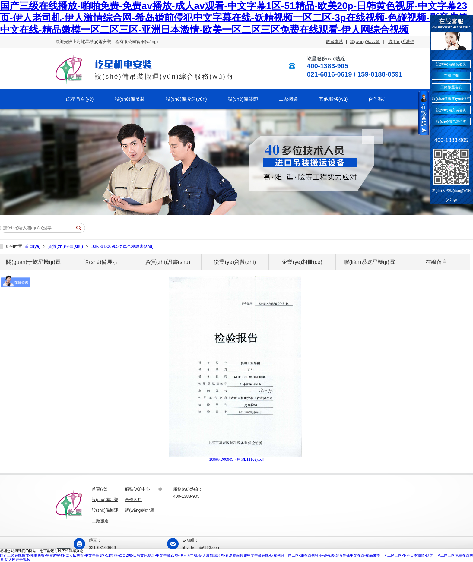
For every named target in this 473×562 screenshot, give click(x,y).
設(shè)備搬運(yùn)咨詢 (451, 98)
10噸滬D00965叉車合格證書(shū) (122, 246)
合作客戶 (133, 499)
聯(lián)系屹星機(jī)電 (369, 262)
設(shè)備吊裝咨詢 (451, 64)
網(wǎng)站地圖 (365, 41)
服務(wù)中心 (137, 489)
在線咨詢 (451, 76)
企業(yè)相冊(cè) (302, 262)
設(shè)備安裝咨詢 (451, 110)
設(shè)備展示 (101, 262)
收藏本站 (334, 41)
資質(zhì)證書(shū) (66, 246)
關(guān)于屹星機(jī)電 (33, 262)
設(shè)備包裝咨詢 (451, 121)
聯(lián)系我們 (401, 41)
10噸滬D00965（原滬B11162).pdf (236, 459)
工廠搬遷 (100, 520)
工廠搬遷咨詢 (451, 87)
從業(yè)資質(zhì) (235, 262)
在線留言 (436, 262)
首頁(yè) (33, 246)
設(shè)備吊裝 (105, 499)
